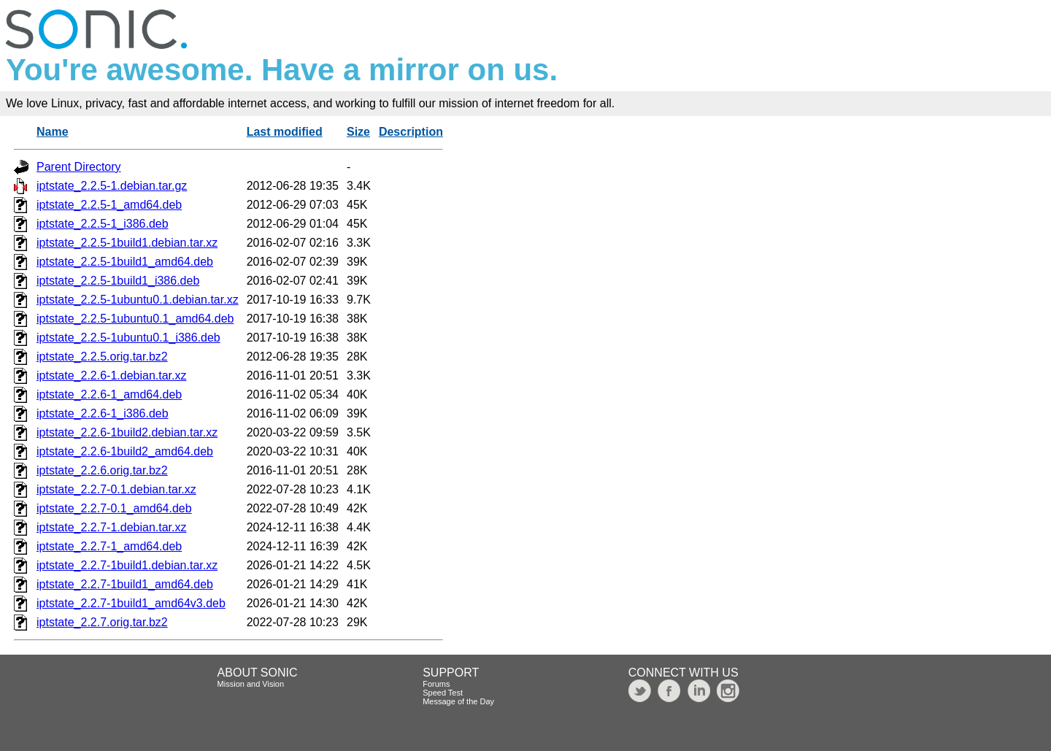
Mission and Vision (251, 683)
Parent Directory (78, 167)
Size (358, 132)
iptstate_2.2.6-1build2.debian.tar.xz (126, 432)
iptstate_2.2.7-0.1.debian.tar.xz (116, 489)
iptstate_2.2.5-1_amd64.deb (109, 205)
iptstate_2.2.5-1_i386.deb (102, 223)
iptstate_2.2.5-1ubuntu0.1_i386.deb (128, 337)
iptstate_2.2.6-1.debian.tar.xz (111, 375)
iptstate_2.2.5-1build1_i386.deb (117, 280)
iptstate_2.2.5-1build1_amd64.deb (124, 261)
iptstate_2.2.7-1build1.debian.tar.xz (126, 565)
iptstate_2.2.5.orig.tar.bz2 (102, 356)
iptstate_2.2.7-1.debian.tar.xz (111, 527)
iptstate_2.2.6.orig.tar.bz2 (102, 470)
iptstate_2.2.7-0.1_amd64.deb (114, 508)
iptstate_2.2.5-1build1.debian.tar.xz (126, 242)
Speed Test (443, 692)
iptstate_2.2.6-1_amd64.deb (109, 394)
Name (52, 132)
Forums (436, 683)
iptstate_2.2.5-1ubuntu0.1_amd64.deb (135, 318)
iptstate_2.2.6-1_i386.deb (102, 413)
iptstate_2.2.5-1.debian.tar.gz (111, 186)
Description (411, 132)
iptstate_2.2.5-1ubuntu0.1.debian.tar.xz (137, 299)
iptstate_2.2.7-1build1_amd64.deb (124, 584)
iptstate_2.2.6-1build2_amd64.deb (124, 451)
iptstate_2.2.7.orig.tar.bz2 (102, 622)
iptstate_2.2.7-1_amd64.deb (109, 546)
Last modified (285, 132)
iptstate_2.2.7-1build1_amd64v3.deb (131, 603)
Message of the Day (458, 701)
